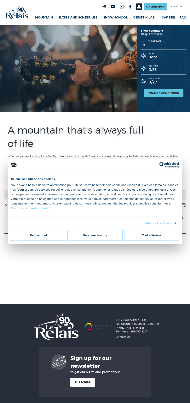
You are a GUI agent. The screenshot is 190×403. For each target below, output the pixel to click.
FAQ (183, 17)
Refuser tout (38, 235)
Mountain (44, 17)
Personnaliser (95, 235)
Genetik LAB (144, 17)
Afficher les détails (158, 223)
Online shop (155, 6)
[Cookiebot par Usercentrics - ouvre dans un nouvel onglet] (162, 165)
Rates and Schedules (78, 17)
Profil (139, 6)
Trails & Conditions (163, 93)
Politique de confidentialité (31, 208)
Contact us (104, 6)
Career (168, 17)
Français (176, 6)
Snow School (115, 17)
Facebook (130, 6)
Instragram (121, 6)
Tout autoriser (151, 235)
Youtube (113, 6)
